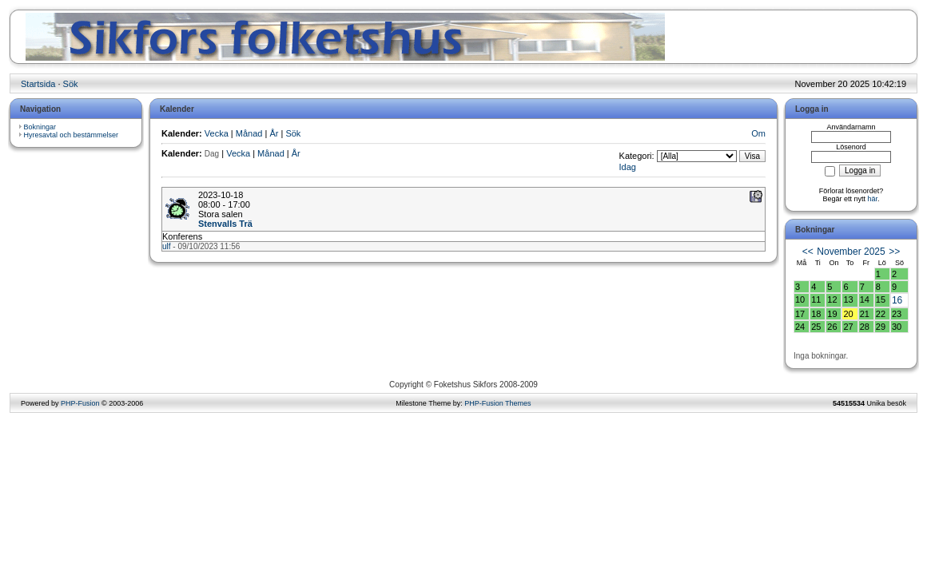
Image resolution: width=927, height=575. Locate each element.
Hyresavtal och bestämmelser (71, 135)
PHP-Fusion (80, 403)
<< (808, 251)
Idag (627, 167)
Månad (249, 133)
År (273, 133)
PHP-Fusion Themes (497, 403)
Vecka (217, 133)
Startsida (38, 84)
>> (894, 251)
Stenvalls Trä (225, 223)
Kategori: (636, 156)
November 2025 (851, 251)
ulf (166, 246)
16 (897, 300)
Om (758, 133)
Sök (70, 84)
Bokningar (40, 127)
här (873, 199)
